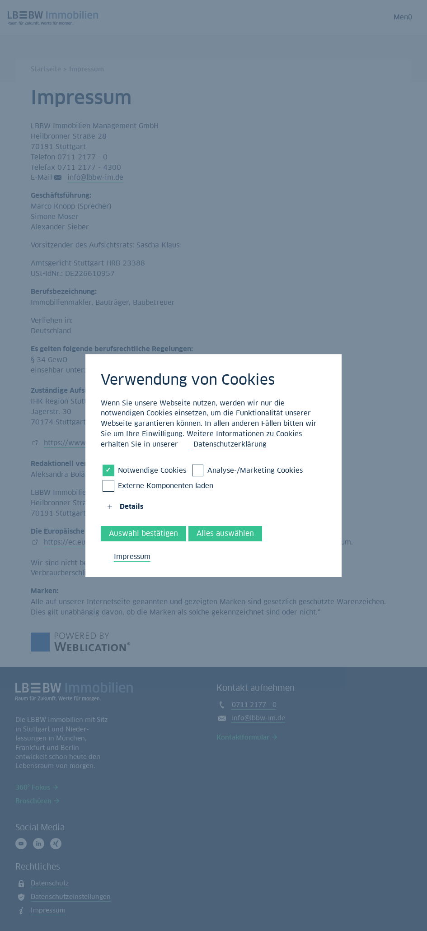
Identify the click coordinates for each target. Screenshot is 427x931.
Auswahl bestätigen (143, 533)
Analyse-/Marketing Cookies (255, 470)
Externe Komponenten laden (165, 485)
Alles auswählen (225, 533)
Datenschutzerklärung (230, 444)
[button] (109, 507)
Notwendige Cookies (152, 470)
